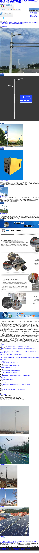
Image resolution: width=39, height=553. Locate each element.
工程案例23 (2, 488)
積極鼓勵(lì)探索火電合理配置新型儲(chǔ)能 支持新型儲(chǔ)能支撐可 (14, 346)
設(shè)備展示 (3, 359)
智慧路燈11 (2, 147)
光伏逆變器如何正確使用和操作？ (7, 379)
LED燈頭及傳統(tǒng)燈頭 (5, 23)
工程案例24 (2, 464)
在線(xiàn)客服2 (33, 13)
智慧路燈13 (2, 73)
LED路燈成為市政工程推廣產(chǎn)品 (8, 367)
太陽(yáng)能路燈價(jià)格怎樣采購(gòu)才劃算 (10, 370)
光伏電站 (2, 392)
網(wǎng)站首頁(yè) (4, 541)
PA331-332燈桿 (3, 213)
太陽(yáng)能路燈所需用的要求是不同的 (9, 372)
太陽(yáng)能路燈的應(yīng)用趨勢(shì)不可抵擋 (10, 365)
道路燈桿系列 (11, 22)
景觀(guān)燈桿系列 (24, 22)
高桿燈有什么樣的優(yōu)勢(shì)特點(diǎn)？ (10, 362)
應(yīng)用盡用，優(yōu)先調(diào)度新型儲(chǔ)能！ (11, 354)
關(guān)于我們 (7, 18)
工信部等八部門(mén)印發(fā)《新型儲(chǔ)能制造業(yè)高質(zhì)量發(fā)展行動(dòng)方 (18, 348)
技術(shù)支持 (23, 18)
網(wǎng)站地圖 (15, 542)
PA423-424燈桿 (3, 196)
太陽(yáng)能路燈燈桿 (4, 22)
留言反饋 (31, 18)
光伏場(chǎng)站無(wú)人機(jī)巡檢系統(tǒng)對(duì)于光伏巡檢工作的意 (15, 384)
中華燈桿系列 (36, 22)
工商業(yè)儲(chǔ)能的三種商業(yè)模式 (9, 387)
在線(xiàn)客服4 (33, 16)
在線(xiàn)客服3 (33, 15)
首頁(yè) (1, 18)
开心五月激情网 (24, 549)
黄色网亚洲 (2, 549)
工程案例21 (2, 536)
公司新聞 (18, 18)
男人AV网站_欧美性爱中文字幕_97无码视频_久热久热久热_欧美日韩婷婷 (15, 548)
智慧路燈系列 (13, 23)
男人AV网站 (7, 549)
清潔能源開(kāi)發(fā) (5, 382)
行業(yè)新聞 (3, 361)
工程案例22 (2, 506)
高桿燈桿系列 (17, 22)
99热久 (11, 549)
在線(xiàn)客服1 (33, 12)
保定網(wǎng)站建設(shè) (32, 546)
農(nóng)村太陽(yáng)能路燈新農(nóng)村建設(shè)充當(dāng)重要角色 (15, 375)
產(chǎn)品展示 (13, 18)
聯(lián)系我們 (3, 394)
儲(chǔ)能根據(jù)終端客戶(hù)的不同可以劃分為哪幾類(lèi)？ (13, 389)
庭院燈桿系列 (30, 22)
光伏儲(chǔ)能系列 (20, 23)
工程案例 (28, 18)
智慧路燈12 (2, 121)
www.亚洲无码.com (17, 549)
